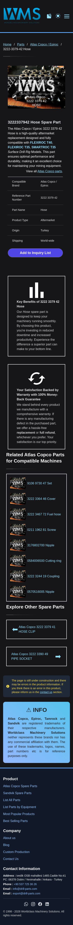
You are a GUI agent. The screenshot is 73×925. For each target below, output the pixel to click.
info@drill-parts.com (25, 888)
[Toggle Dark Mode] (58, 15)
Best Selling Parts (15, 821)
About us (9, 838)
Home (7, 44)
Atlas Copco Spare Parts (20, 786)
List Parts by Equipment (19, 807)
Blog (6, 845)
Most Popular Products (19, 814)
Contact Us (10, 859)
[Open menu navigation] (67, 17)
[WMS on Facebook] (40, 904)
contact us (46, 692)
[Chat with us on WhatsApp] (26, 904)
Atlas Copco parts (49, 171)
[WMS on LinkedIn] (47, 904)
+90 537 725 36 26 (25, 884)
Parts (20, 44)
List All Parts (11, 800)
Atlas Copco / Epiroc (44, 44)
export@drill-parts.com (26, 893)
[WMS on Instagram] (33, 904)
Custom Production (16, 852)
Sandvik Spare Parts (17, 793)
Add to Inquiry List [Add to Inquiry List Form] (35, 253)
